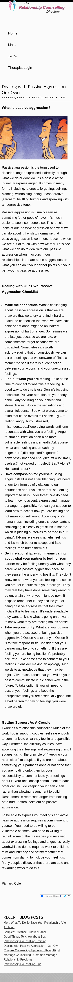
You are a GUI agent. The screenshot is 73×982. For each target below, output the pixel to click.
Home (12, 33)
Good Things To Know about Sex (24, 936)
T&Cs (12, 56)
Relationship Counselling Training (25, 941)
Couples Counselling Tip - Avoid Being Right (32, 950)
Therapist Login (20, 68)
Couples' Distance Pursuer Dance (25, 932)
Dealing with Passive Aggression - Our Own (31, 945)
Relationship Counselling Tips (22, 964)
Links (12, 45)
